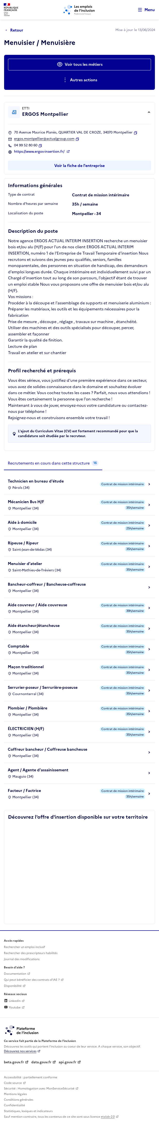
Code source (13, 1083)
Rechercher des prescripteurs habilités (30, 953)
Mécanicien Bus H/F (26, 502)
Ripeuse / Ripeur (23, 543)
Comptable (18, 646)
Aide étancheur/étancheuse (34, 625)
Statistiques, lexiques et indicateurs (28, 1111)
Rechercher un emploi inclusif (24, 947)
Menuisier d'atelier (25, 563)
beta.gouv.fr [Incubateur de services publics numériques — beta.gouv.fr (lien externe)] (14, 1062)
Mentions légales (15, 1094)
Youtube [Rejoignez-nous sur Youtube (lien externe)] (12, 1007)
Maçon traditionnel (26, 667)
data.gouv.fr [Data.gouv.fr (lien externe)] (41, 1062)
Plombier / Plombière (27, 708)
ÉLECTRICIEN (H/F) (26, 729)
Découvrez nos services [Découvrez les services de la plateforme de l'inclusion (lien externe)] (20, 1051)
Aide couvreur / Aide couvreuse (37, 605)
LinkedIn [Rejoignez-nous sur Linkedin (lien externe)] (12, 1001)
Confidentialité (14, 1105)
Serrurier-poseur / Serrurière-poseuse (43, 687)
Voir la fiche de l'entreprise (79, 165)
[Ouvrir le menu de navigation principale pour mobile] (144, 10)
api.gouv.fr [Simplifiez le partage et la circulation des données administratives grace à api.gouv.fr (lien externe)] (67, 1062)
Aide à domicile (22, 522)
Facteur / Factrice (24, 790)
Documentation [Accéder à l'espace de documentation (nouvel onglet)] (15, 974)
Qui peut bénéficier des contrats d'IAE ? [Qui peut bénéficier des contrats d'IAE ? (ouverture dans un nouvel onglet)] (32, 980)
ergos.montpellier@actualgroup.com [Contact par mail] (44, 138)
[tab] (53, 463)
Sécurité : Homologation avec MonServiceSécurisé (39, 1088)
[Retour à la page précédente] (15, 30)
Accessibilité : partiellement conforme (30, 1077)
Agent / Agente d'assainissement (38, 770)
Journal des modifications (22, 959)
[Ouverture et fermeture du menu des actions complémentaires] (79, 80)
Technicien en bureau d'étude (36, 481)
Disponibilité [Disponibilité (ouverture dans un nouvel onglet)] (13, 986)
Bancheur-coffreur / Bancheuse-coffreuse (47, 584)
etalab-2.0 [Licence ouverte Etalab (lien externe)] (108, 1117)
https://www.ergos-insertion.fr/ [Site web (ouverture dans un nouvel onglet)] (39, 151)
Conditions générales (18, 1100)
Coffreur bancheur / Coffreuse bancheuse (47, 749)
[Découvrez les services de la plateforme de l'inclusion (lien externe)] (22, 1030)
